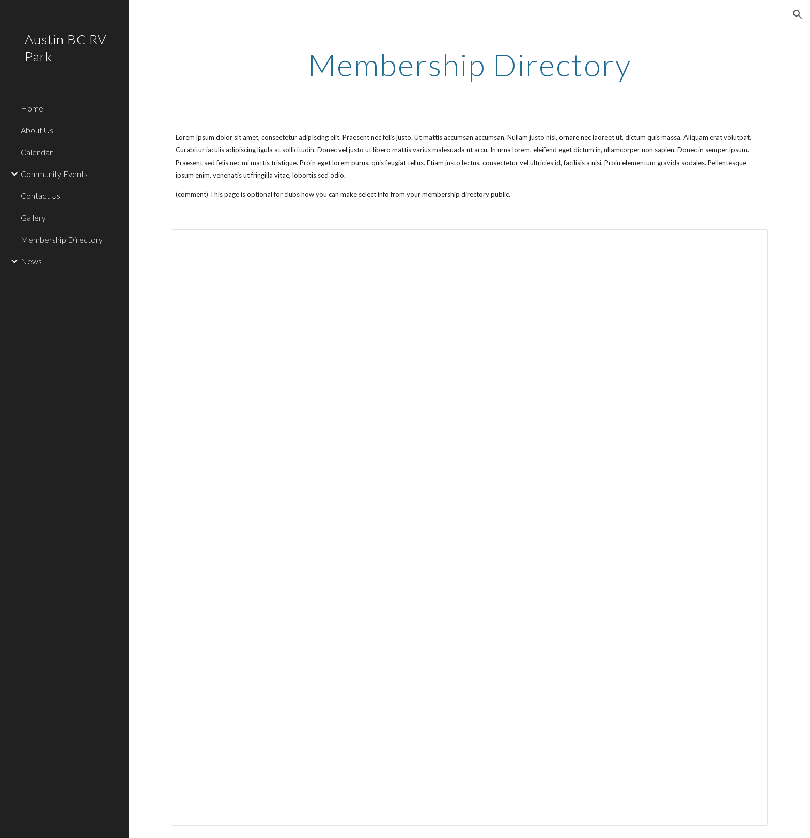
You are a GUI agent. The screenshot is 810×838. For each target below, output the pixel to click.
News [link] (31, 261)
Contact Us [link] (40, 195)
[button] (797, 14)
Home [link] (32, 108)
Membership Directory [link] (62, 239)
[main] (469, 64)
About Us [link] (37, 130)
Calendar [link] (37, 152)
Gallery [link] (33, 218)
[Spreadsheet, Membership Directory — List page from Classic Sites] (470, 527)
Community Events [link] (54, 174)
